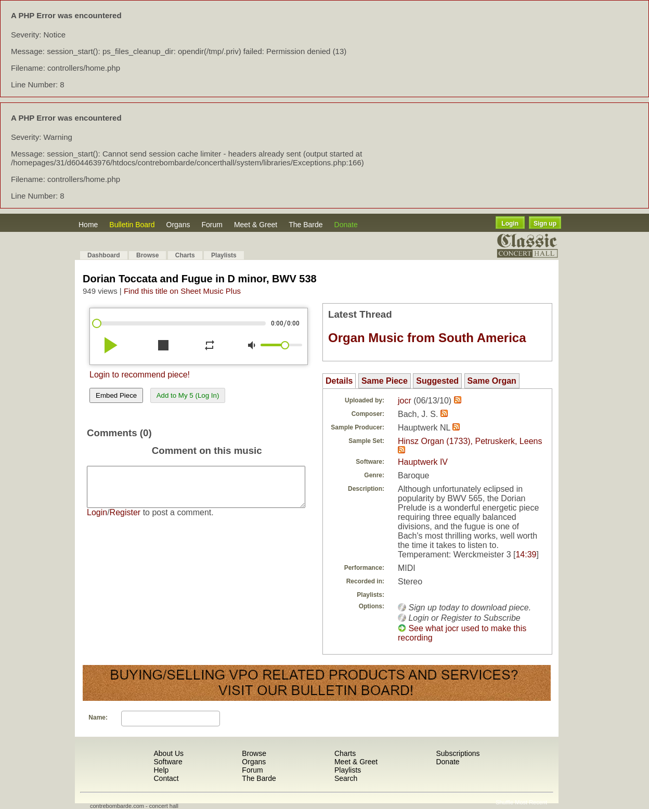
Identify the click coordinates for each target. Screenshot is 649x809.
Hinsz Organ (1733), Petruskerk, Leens (470, 441)
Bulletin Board (131, 224)
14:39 (525, 554)
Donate (346, 224)
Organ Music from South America (427, 338)
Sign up (545, 223)
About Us (168, 753)
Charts (185, 255)
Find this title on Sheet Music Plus (182, 290)
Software (167, 762)
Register (125, 520)
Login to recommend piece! (139, 374)
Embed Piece (116, 395)
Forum (211, 224)
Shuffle (504, 802)
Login (509, 223)
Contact (165, 778)
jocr (404, 400)
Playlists (224, 255)
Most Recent (531, 802)
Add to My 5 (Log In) (188, 395)
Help (160, 770)
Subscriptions (457, 753)
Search (345, 778)
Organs (178, 224)
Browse (147, 255)
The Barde (305, 224)
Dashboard (103, 255)
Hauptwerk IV (423, 462)
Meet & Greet (255, 224)
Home (88, 224)
